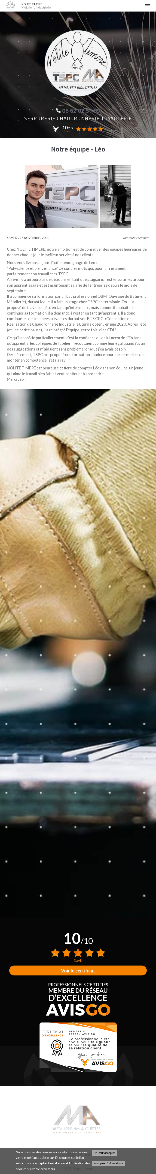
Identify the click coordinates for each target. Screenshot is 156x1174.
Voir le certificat (78, 970)
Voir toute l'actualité (135, 238)
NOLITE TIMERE (80, 6)
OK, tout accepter (104, 1153)
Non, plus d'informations (108, 1163)
